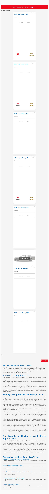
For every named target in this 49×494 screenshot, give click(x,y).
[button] (33, 266)
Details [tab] (21, 22)
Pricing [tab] (28, 22)
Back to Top (44, 360)
